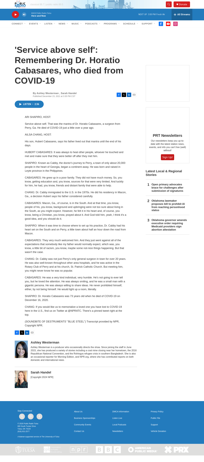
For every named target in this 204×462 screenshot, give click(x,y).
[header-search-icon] (170, 8)
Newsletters (117, 438)
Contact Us (79, 438)
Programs (110, 30)
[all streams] (182, 21)
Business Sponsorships (84, 425)
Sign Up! (167, 163)
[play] (15, 21)
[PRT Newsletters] (167, 125)
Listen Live (117, 425)
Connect (17, 30)
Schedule (129, 30)
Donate (184, 7)
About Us (78, 418)
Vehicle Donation (158, 438)
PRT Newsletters (167, 142)
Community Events (82, 431)
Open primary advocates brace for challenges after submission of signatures (167, 194)
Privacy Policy (157, 418)
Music (75, 30)
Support (147, 30)
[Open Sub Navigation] (25, 30)
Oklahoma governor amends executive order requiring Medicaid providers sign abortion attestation (169, 231)
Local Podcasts (119, 431)
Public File (155, 425)
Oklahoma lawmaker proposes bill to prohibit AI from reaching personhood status (168, 212)
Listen (48, 30)
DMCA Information (120, 418)
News (62, 30)
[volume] (24, 21)
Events (33, 30)
